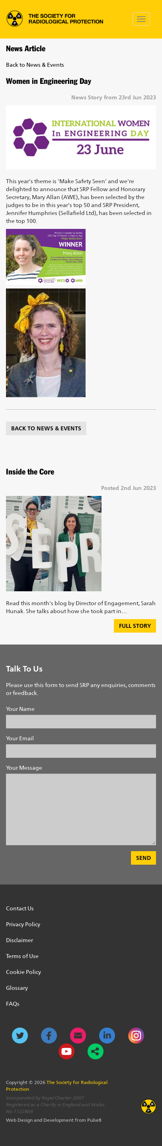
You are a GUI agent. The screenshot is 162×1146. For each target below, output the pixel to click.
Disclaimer (19, 940)
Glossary (17, 988)
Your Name (20, 709)
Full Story (135, 625)
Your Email (20, 738)
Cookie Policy (23, 972)
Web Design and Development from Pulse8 (53, 1120)
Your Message (24, 768)
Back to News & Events (35, 65)
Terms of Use (22, 956)
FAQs (13, 1004)
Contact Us (20, 908)
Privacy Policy (23, 924)
